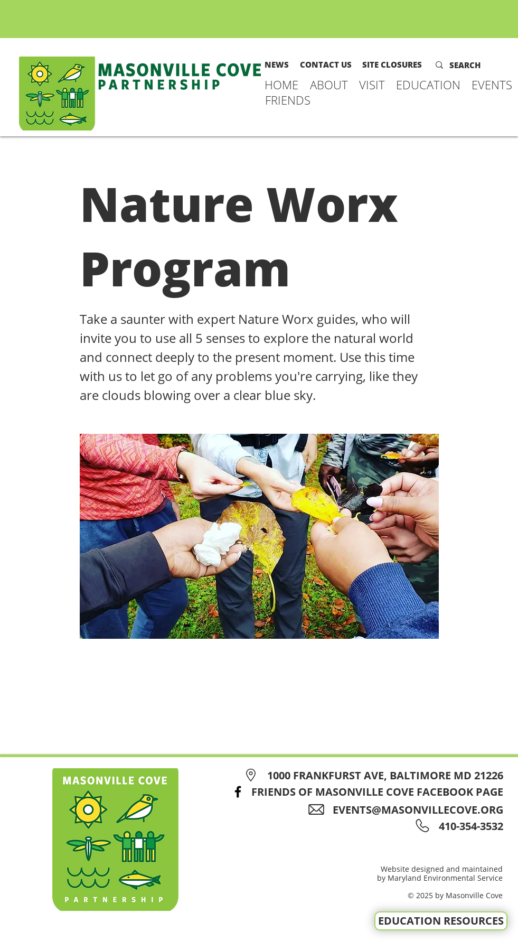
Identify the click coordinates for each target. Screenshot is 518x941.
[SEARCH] (472, 65)
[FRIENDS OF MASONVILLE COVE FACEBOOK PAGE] (364, 792)
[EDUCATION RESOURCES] (440, 920)
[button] (329, 84)
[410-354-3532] (469, 826)
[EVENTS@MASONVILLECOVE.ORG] (409, 810)
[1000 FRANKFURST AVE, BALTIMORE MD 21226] (372, 775)
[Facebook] (238, 791)
